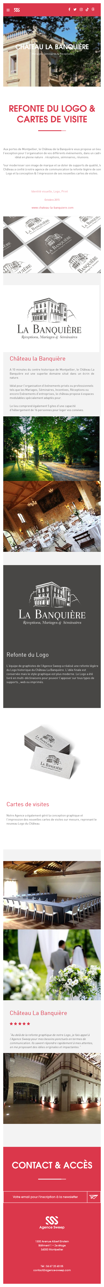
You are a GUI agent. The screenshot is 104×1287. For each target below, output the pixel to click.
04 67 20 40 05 (54, 1266)
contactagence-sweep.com (52, 1270)
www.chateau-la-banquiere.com (57, 207)
